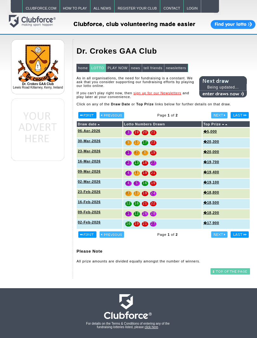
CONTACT (171, 8)
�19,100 (211, 182)
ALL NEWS (102, 8)
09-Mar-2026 (89, 171)
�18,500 (211, 202)
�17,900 (211, 223)
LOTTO (97, 68)
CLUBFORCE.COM (41, 8)
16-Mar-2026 (89, 161)
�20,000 (211, 152)
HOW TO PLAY (75, 8)
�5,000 (210, 131)
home (83, 68)
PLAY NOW (118, 68)
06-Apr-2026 (89, 131)
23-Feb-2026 (89, 192)
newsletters (176, 68)
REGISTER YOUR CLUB (137, 8)
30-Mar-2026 (89, 141)
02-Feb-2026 (89, 222)
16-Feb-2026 (89, 202)
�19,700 (211, 162)
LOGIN (192, 8)
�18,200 (211, 213)
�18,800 (211, 192)
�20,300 (211, 141)
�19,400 (211, 172)
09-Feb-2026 (89, 212)
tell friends (153, 68)
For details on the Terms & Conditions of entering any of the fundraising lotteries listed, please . (127, 325)
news (135, 68)
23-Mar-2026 (89, 151)
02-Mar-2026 (89, 181)
